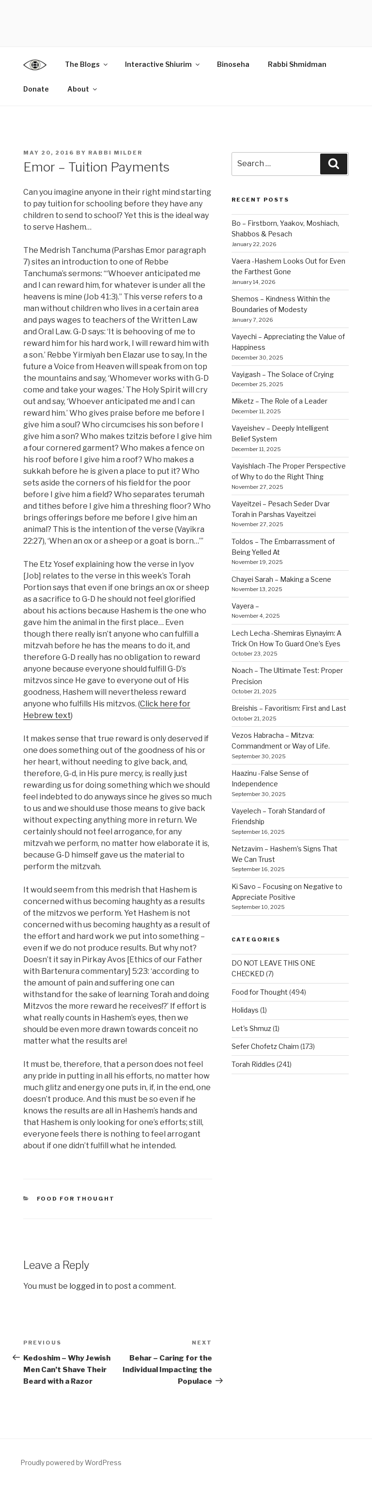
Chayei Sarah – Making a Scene (281, 579)
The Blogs (87, 64)
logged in (86, 1286)
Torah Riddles (253, 1064)
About (82, 89)
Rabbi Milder (115, 152)
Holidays (245, 1010)
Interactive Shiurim (163, 64)
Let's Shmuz (251, 1028)
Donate (36, 89)
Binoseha (233, 64)
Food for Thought (76, 1198)
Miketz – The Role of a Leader (279, 401)
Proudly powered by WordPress (71, 1462)
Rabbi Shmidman (297, 64)
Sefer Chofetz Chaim (265, 1046)
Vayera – (245, 606)
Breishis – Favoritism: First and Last (289, 708)
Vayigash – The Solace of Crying (283, 374)
